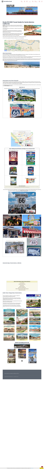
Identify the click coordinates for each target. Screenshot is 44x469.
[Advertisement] (22, 18)
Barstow (10, 34)
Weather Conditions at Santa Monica (19, 288)
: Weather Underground (25, 288)
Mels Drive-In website (28, 102)
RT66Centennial (36, 1)
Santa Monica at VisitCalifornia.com (22, 287)
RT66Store (33, 1)
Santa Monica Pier (22, 285)
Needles (6, 30)
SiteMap (41, 1)
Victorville (6, 35)
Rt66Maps (24, 1)
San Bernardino (17, 35)
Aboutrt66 (27, 1)
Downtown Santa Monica (22, 286)
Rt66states (21, 1)
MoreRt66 (39, 1)
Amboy (16, 33)
